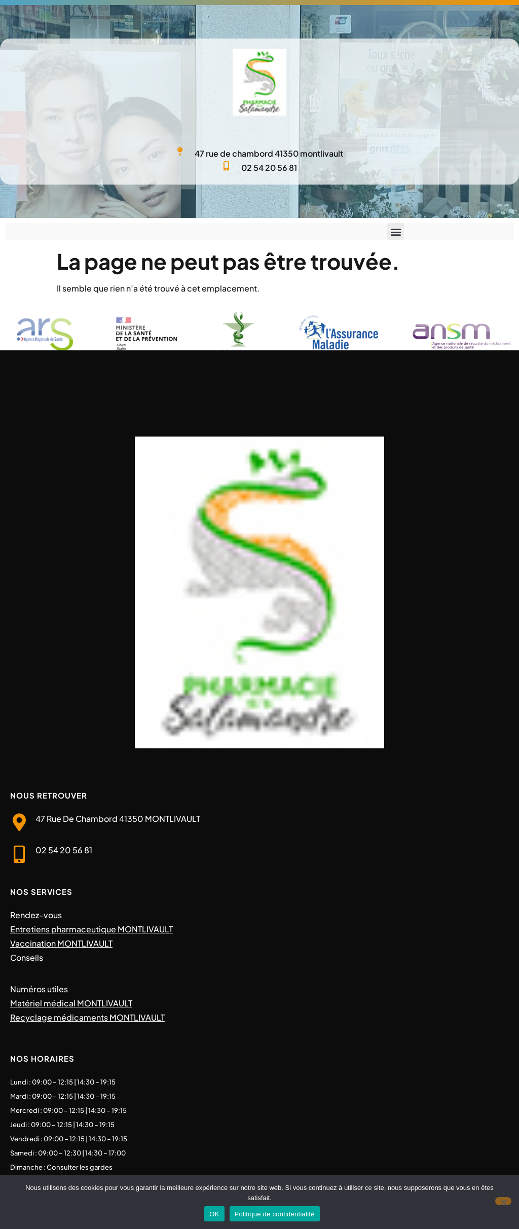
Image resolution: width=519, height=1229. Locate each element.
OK (214, 1214)
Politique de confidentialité (275, 1214)
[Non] (503, 1201)
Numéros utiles (39, 989)
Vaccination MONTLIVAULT (61, 943)
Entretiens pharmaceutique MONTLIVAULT (91, 929)
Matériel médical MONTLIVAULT (71, 1003)
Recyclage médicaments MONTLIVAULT (87, 1017)
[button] (395, 231)
